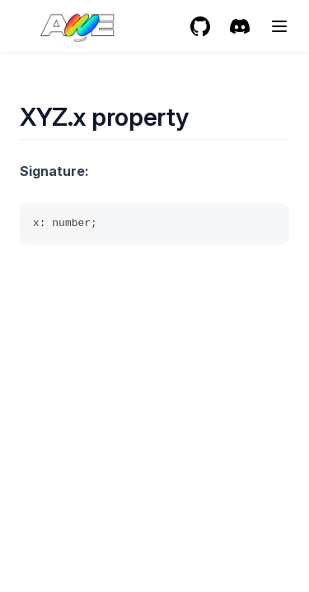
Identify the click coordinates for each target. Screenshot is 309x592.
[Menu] (279, 26)
